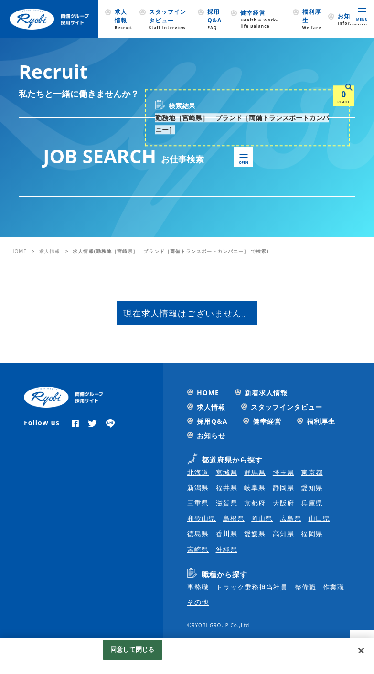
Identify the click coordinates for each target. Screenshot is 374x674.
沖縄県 (226, 549)
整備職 (305, 586)
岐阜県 (255, 487)
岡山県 (262, 518)
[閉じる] (361, 650)
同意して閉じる (132, 649)
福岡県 (311, 533)
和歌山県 (201, 518)
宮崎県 (198, 549)
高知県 (283, 533)
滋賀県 (226, 502)
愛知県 (311, 487)
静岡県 (283, 487)
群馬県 (255, 472)
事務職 (198, 586)
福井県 (226, 487)
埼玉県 (283, 472)
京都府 (255, 502)
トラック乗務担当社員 (252, 586)
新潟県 (198, 487)
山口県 (319, 518)
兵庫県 (311, 502)
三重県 (198, 502)
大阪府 (283, 502)
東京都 (311, 472)
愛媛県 (255, 533)
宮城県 (226, 472)
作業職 (333, 586)
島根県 (234, 518)
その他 (198, 602)
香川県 (226, 533)
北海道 (198, 472)
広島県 (290, 518)
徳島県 (198, 533)
